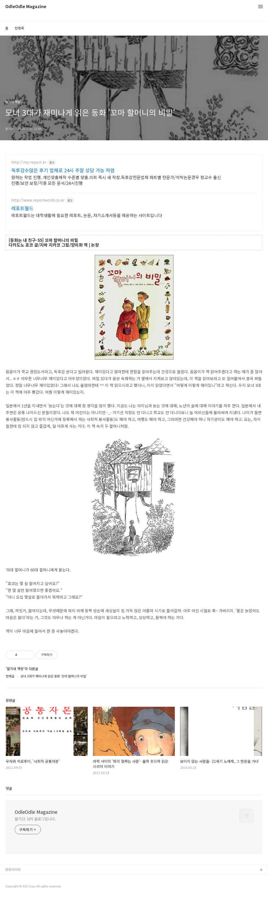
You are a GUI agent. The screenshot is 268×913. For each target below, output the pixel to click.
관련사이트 (13, 884)
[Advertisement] (134, 200)
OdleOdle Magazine (25, 6)
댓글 (9, 803)
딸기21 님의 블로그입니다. (35, 834)
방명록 (19, 28)
